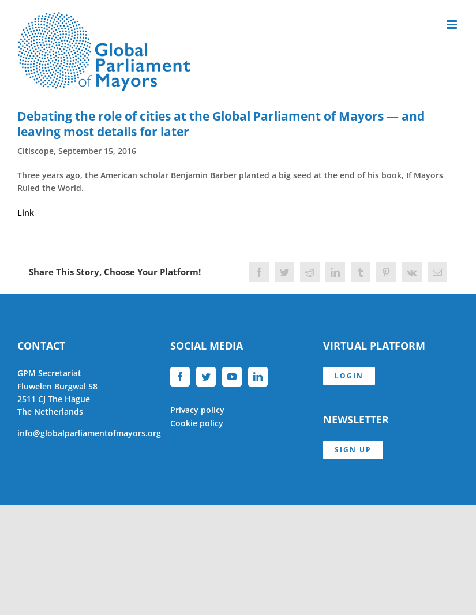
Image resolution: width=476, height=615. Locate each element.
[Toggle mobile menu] (453, 24)
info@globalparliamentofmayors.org (89, 432)
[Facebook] (180, 377)
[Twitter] (206, 377)
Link (25, 212)
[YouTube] (232, 377)
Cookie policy (196, 423)
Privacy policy (197, 409)
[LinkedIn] (258, 377)
